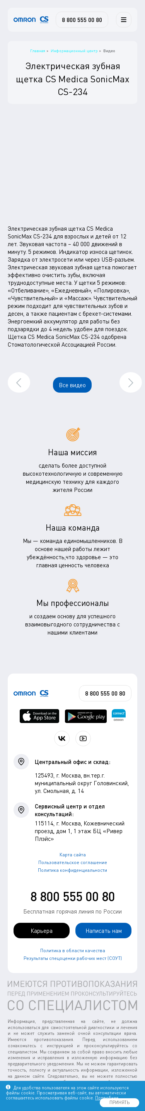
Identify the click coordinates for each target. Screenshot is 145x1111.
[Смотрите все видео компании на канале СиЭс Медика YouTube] (83, 738)
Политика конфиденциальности (72, 870)
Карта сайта (73, 854)
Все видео (72, 384)
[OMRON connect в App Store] (39, 716)
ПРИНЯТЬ (119, 1102)
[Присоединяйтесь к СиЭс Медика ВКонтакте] (62, 738)
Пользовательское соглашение (72, 862)
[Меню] (123, 19)
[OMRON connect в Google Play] (86, 716)
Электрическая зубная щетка (47, 228)
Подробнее (106, 1097)
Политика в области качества (72, 950)
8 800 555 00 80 (72, 896)
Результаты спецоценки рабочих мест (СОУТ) (73, 958)
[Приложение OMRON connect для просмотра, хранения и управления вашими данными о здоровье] (119, 716)
